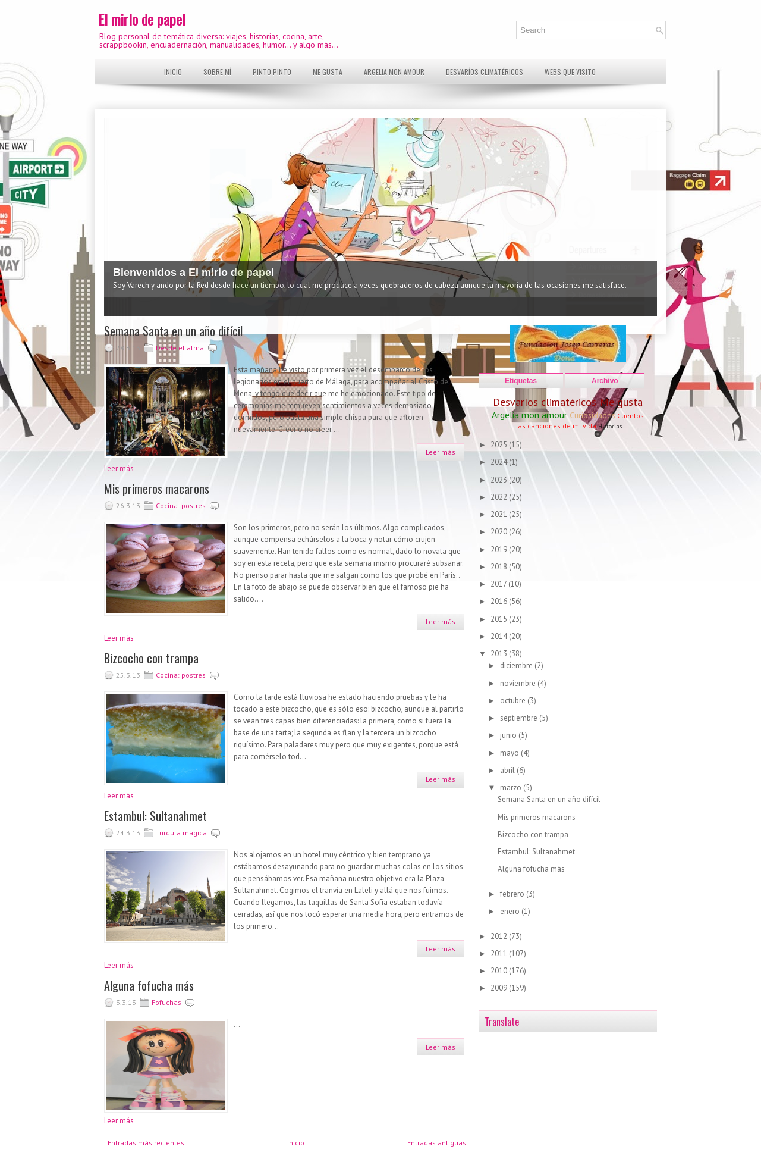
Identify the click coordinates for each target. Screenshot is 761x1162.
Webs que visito (570, 72)
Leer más (440, 451)
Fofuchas (166, 1002)
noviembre (518, 683)
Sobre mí (217, 72)
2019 (499, 549)
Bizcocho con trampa (151, 658)
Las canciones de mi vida (555, 425)
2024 (499, 462)
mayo (510, 753)
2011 (499, 953)
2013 (499, 654)
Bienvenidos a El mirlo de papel (193, 272)
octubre (513, 701)
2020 (499, 532)
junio (509, 735)
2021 (499, 514)
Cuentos (630, 415)
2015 (499, 619)
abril (508, 770)
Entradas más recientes (146, 1142)
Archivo (605, 381)
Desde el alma (180, 347)
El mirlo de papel (141, 19)
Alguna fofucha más (149, 985)
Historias (610, 426)
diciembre (517, 665)
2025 (499, 445)
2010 (499, 971)
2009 (499, 988)
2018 (499, 567)
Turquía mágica (181, 832)
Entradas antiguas (436, 1142)
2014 (499, 636)
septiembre (519, 718)
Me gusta (327, 72)
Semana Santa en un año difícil (173, 331)
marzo (511, 787)
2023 (499, 480)
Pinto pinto (272, 72)
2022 (499, 497)
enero (510, 911)
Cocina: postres (181, 505)
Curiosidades (592, 415)
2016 (499, 601)
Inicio (173, 72)
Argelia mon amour (394, 72)
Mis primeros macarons (156, 488)
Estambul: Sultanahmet (155, 816)
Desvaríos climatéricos (484, 72)
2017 (499, 584)
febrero (513, 894)
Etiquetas (521, 381)
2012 (499, 936)
